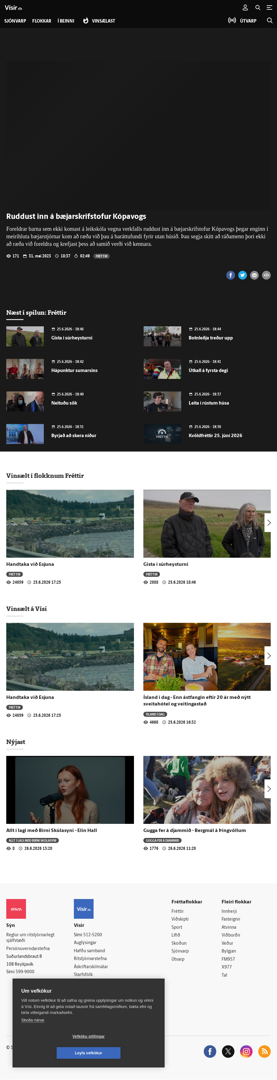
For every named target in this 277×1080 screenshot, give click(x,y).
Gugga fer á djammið (162, 840)
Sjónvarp (180, 951)
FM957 (228, 959)
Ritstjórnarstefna (90, 959)
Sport (177, 927)
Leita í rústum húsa (209, 403)
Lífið (176, 935)
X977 (227, 967)
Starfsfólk (83, 975)
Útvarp (178, 959)
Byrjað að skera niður (73, 436)
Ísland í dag (155, 714)
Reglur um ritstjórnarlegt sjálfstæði (30, 938)
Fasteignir (231, 919)
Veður (227, 943)
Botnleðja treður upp (211, 338)
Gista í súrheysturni (71, 338)
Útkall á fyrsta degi (208, 371)
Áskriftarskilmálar (91, 967)
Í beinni (66, 21)
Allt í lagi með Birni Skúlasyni (32, 840)
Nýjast (15, 742)
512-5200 (92, 935)
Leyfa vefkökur (126, 1053)
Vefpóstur (83, 991)
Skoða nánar (32, 1036)
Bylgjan (229, 951)
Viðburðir (231, 935)
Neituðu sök (64, 403)
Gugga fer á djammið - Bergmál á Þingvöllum (194, 830)
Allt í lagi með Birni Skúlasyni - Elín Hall (51, 830)
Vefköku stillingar (51, 1053)
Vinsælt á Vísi (26, 608)
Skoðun (179, 943)
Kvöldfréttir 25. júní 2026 (215, 436)
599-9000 (25, 972)
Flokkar (41, 21)
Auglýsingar (85, 943)
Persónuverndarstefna (28, 949)
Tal (224, 975)
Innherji (229, 911)
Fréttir (101, 256)
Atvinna (229, 927)
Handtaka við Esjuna (30, 564)
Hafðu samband (89, 951)
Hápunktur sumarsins (74, 371)
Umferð (81, 983)
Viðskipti (180, 919)
